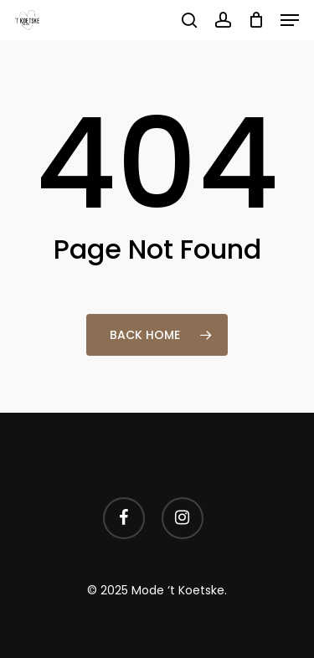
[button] (290, 20)
